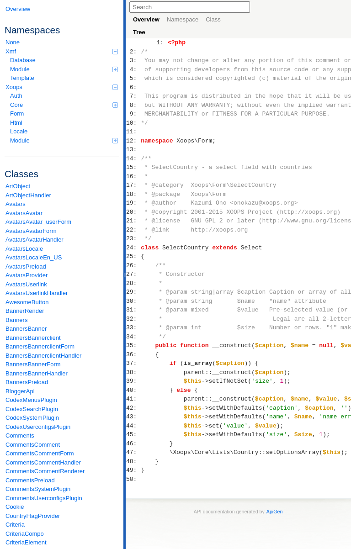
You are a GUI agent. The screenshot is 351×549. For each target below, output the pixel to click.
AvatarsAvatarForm (31, 230)
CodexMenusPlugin (31, 399)
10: (133, 123)
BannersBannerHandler (36, 373)
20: (133, 212)
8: (133, 105)
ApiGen (274, 511)
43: (133, 416)
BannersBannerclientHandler (43, 355)
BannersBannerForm (33, 364)
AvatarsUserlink (26, 284)
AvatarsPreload (25, 266)
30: (133, 301)
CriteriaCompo (24, 533)
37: (133, 363)
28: (133, 283)
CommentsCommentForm (39, 453)
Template (22, 77)
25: (133, 256)
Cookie (14, 506)
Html (16, 122)
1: (160, 42)
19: (133, 203)
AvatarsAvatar (24, 213)
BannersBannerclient (33, 337)
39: (133, 381)
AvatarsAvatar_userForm (38, 221)
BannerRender (24, 310)
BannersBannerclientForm (39, 346)
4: (133, 69)
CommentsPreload (30, 480)
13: (133, 149)
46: (133, 443)
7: (133, 96)
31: (133, 310)
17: (133, 185)
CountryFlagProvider (32, 515)
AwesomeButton (26, 302)
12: (133, 141)
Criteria (15, 524)
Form (17, 113)
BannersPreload (26, 382)
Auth (16, 95)
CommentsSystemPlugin (37, 489)
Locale (18, 131)
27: (133, 274)
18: (133, 194)
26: (133, 265)
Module (64, 69)
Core (64, 104)
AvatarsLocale (24, 248)
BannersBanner (26, 328)
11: (133, 131)
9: (133, 114)
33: (133, 327)
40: (133, 390)
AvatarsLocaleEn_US (33, 257)
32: (133, 319)
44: (133, 426)
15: (133, 167)
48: (133, 461)
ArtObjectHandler (28, 195)
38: (133, 372)
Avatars (15, 204)
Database (23, 60)
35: (133, 345)
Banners (16, 320)
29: (133, 292)
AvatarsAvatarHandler (34, 239)
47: (133, 452)
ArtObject (17, 186)
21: (133, 220)
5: (133, 78)
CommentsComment (32, 444)
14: (133, 158)
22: (133, 230)
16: (133, 176)
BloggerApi (20, 391)
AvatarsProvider (26, 275)
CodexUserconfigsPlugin (37, 426)
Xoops (61, 87)
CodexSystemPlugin (32, 417)
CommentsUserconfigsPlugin (43, 498)
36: (133, 354)
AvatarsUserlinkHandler (36, 293)
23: (133, 238)
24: (133, 247)
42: (133, 408)
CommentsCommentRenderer (45, 471)
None (12, 42)
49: (133, 470)
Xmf (61, 51)
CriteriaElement (26, 542)
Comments (19, 435)
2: (133, 52)
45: (133, 434)
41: (133, 399)
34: (133, 337)
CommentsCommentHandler (43, 462)
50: (133, 479)
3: (133, 60)
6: (133, 87)
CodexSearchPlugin (31, 409)
